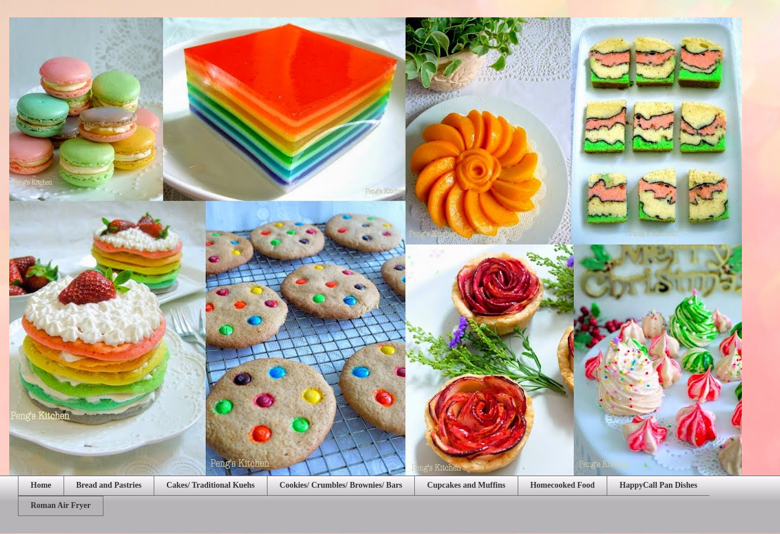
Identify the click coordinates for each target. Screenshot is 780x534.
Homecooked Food (562, 485)
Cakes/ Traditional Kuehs (210, 485)
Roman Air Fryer (61, 505)
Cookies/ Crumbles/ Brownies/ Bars (341, 485)
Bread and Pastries (109, 485)
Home (41, 485)
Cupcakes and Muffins (466, 485)
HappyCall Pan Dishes (658, 485)
